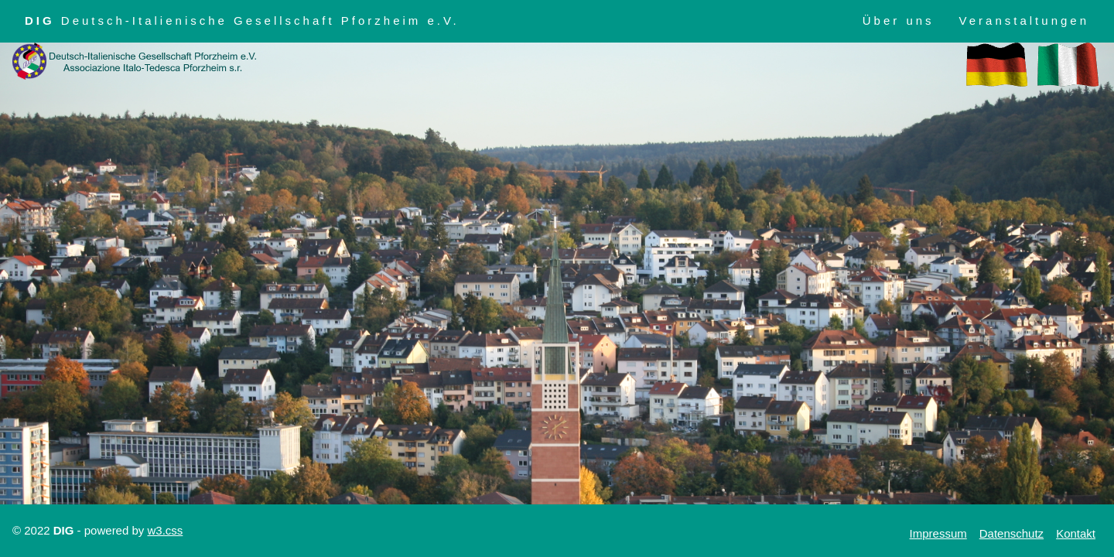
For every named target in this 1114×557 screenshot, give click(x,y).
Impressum (938, 533)
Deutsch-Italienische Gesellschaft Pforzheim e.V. (242, 20)
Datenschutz (1011, 533)
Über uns (899, 20)
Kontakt (1075, 533)
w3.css (165, 530)
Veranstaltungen (1024, 20)
